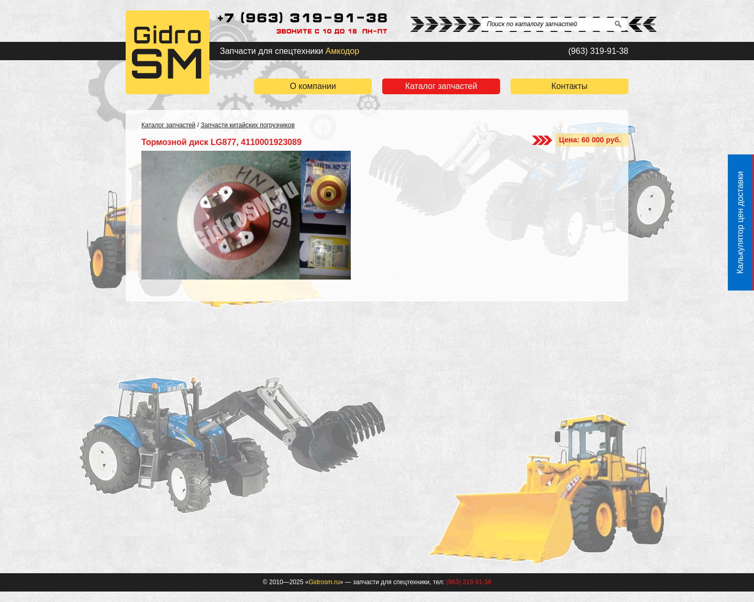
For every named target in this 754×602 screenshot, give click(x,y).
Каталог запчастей (441, 86)
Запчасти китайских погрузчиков (247, 125)
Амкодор (343, 51)
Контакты (569, 86)
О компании (313, 86)
